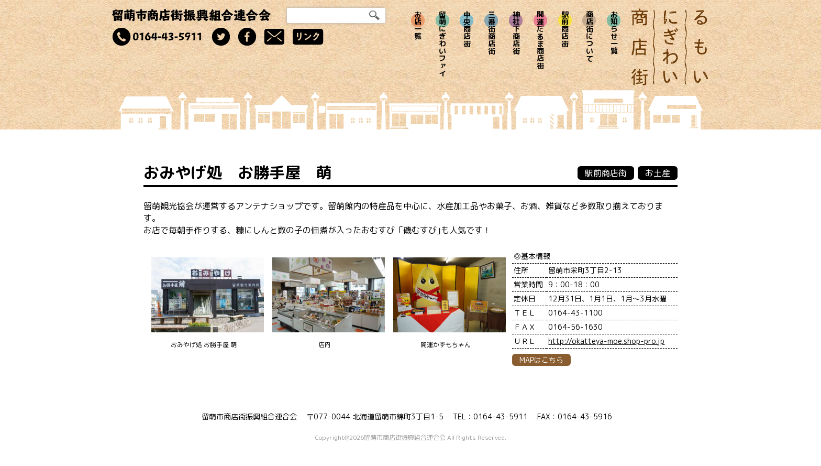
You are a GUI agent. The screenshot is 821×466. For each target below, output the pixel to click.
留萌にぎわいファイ (443, 43)
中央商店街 (467, 28)
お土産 (657, 173)
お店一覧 (418, 25)
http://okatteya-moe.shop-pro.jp (606, 341)
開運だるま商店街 (541, 39)
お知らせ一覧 (614, 32)
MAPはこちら (541, 360)
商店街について (589, 36)
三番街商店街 (491, 32)
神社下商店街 (516, 32)
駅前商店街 (565, 28)
